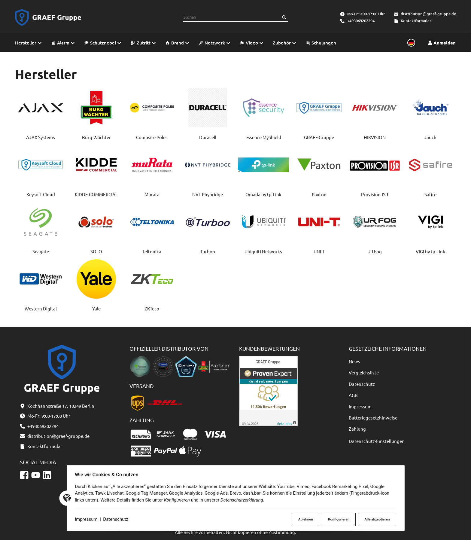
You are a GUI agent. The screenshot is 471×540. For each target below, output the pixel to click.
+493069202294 (361, 20)
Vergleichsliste (364, 372)
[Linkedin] (47, 475)
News (354, 361)
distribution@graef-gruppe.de (428, 14)
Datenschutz (116, 519)
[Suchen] (284, 17)
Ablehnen (303, 519)
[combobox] (231, 17)
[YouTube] (35, 475)
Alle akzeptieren (376, 519)
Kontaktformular (416, 20)
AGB (353, 395)
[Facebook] (24, 475)
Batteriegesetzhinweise (373, 417)
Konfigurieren (337, 519)
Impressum (87, 519)
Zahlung (357, 429)
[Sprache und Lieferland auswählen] (410, 43)
